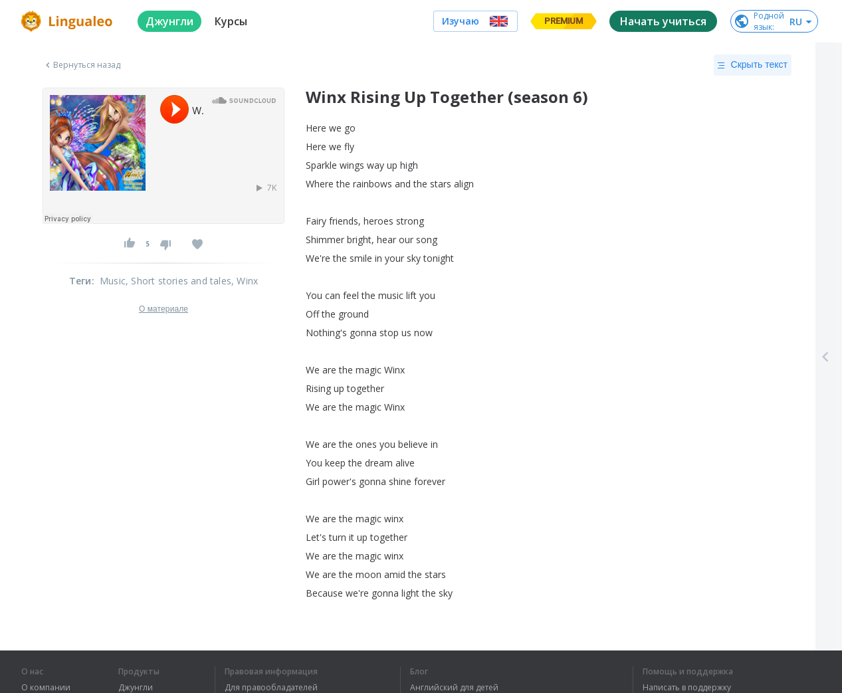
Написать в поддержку (687, 687)
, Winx (244, 280)
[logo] (68, 21)
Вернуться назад (82, 65)
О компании (45, 687)
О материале (163, 309)
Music (113, 280)
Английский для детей (454, 687)
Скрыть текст (753, 65)
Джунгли (135, 687)
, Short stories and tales (178, 280)
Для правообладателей (271, 687)
